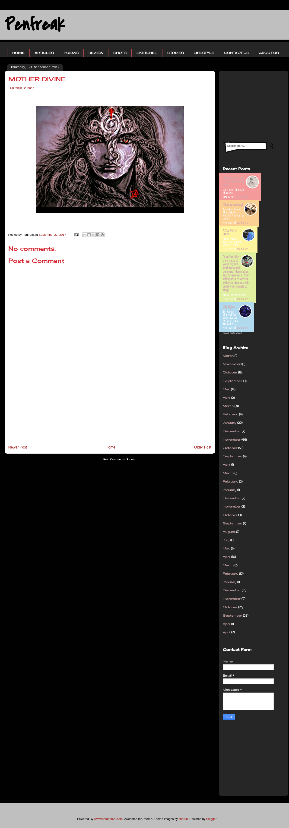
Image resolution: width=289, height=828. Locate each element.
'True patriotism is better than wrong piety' (234, 181)
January (229, 422)
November (232, 364)
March (228, 356)
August (229, 531)
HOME (18, 53)
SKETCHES (147, 53)
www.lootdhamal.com (108, 819)
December (232, 431)
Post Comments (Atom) (119, 459)
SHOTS (120, 53)
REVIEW (96, 53)
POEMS (71, 53)
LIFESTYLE (204, 53)
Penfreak (35, 24)
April (226, 397)
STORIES (175, 53)
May (226, 389)
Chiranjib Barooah (22, 88)
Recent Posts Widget (232, 333)
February (230, 414)
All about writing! (233, 205)
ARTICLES (44, 53)
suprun (183, 819)
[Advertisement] (109, 405)
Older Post (202, 447)
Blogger (211, 819)
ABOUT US (269, 53)
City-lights (229, 307)
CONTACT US (236, 53)
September (232, 381)
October (230, 372)
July (226, 540)
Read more (242, 196)
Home (110, 447)
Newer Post (17, 447)
